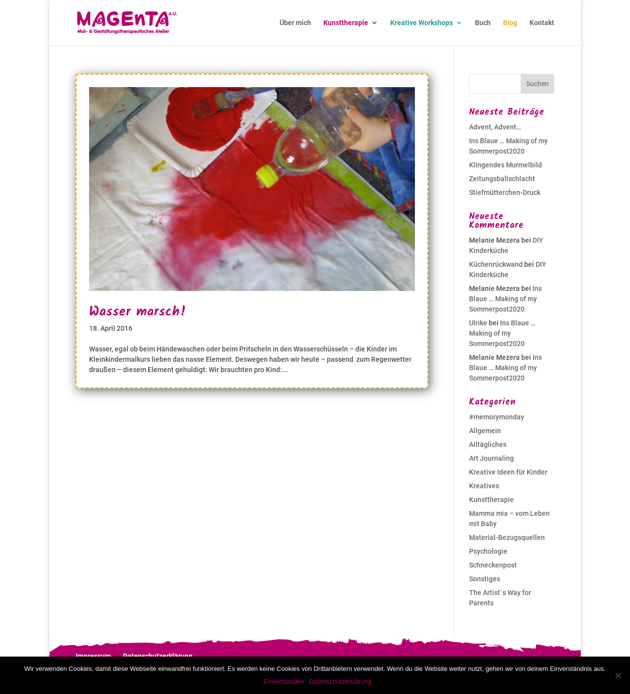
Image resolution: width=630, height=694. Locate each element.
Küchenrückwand (496, 264)
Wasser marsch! (138, 312)
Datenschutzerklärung (157, 656)
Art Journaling (491, 458)
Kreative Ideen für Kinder (508, 472)
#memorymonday (496, 417)
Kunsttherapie (345, 23)
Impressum (93, 656)
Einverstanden (283, 681)
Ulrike (478, 323)
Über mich (295, 23)
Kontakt (542, 23)
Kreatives (484, 486)
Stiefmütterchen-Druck (504, 192)
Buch (483, 23)
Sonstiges (484, 579)
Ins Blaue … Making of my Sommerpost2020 (505, 298)
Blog (510, 23)
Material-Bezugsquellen (507, 537)
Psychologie (488, 551)
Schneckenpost (493, 565)
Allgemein (485, 431)
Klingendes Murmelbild (505, 165)
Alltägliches (487, 444)
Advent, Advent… (495, 127)
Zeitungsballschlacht (502, 179)
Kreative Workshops (421, 23)
